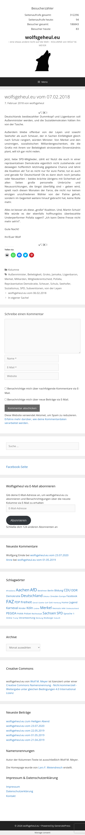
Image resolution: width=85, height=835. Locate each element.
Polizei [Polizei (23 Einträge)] (27, 613)
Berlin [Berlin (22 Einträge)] (51, 590)
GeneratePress (62, 825)
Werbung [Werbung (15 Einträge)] (39, 618)
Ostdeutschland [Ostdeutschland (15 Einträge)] (72, 608)
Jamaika (56, 274)
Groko (46, 274)
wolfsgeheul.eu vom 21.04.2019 (25, 740)
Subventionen (34, 288)
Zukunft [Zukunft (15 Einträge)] (57, 618)
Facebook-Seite (17, 467)
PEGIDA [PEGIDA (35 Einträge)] (11, 613)
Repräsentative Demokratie (21, 283)
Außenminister (17, 274)
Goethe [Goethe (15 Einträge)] (41, 602)
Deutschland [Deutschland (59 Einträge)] (32, 595)
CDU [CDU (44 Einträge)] (67, 590)
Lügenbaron (70, 274)
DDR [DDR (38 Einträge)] (74, 590)
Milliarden (20, 279)
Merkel (9, 279)
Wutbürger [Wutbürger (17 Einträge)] (48, 618)
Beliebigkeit (34, 274)
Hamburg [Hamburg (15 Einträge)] (57, 602)
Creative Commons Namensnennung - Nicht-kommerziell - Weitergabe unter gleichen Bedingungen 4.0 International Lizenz (41, 689)
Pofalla (57, 279)
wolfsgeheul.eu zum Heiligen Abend (27, 721)
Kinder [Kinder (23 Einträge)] (22, 608)
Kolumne (13, 269)
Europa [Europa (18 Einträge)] (62, 596)
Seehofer (65, 283)
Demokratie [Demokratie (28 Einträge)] (13, 596)
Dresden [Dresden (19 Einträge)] (54, 596)
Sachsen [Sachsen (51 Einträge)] (49, 613)
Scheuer (44, 283)
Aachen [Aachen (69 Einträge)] (22, 589)
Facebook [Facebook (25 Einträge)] (71, 596)
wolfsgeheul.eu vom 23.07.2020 (49, 555)
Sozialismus (12, 288)
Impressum (13, 786)
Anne (9, 559)
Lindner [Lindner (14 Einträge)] (36, 608)
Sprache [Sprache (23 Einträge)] (68, 613)
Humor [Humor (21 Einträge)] (65, 602)
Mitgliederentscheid (40, 279)
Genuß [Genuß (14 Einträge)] (35, 603)
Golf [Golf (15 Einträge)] (46, 602)
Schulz (54, 283)
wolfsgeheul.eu (42, 37)
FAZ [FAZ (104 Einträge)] (10, 602)
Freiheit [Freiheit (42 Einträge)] (26, 602)
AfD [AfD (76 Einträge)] (33, 590)
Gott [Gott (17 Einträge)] (51, 602)
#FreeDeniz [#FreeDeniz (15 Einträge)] (10, 591)
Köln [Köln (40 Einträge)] (30, 608)
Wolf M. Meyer (39, 681)
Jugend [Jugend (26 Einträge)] (73, 602)
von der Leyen (53, 288)
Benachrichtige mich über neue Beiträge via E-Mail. (38, 399)
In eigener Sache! (18, 297)
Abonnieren (18, 520)
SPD (22, 288)
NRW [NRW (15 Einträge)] (63, 608)
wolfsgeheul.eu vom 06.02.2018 (27, 293)
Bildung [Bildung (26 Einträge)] (58, 590)
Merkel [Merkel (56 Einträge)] (46, 607)
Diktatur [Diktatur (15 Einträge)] (46, 596)
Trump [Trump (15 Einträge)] (15, 618)
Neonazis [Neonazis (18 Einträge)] (56, 608)
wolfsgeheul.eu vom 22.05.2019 (25, 730)
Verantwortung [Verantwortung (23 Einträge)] (27, 617)
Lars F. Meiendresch (50, 767)
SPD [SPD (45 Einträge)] (60, 613)
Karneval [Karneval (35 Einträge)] (12, 608)
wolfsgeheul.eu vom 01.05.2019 (36, 559)
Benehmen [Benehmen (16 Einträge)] (42, 590)
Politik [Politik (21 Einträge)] (20, 613)
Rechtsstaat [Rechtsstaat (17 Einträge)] (37, 613)
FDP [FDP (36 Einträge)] (17, 602)
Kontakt (11, 796)
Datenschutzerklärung (19, 791)
